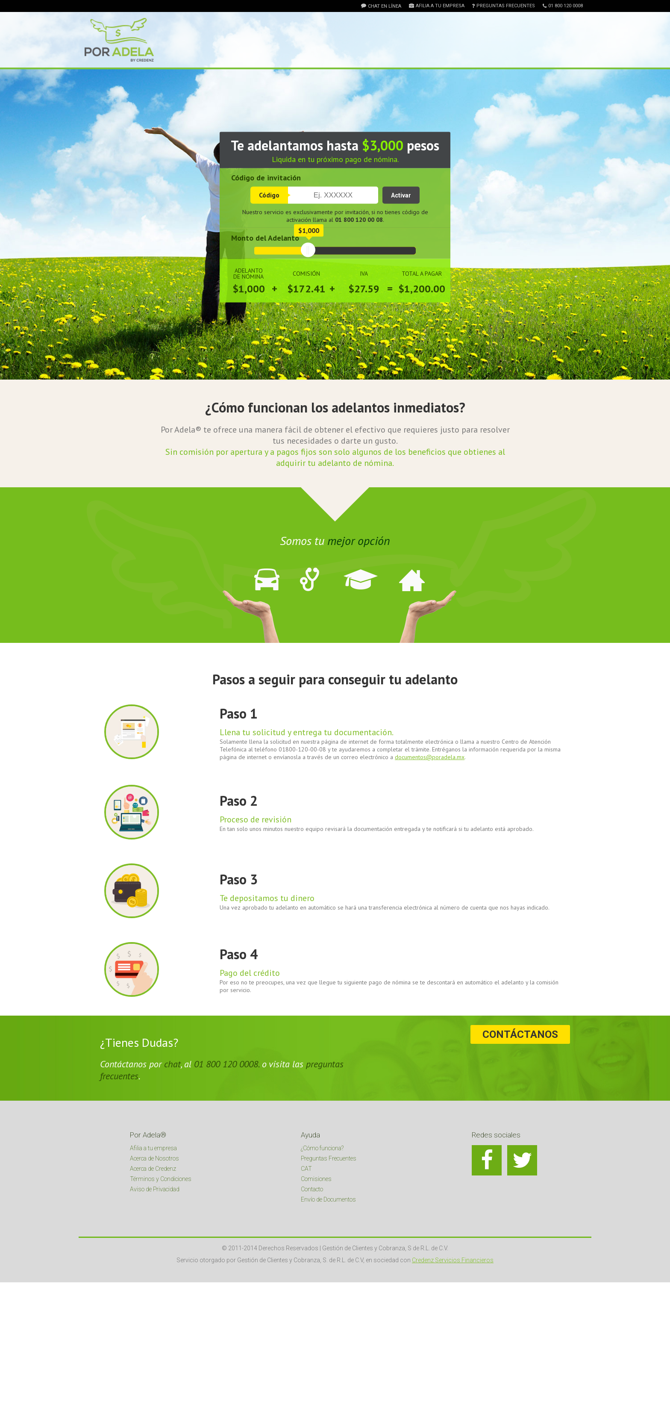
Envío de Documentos (328, 1199)
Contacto (312, 1189)
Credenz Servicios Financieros (453, 1260)
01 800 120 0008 (565, 6)
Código (269, 195)
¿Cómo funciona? (322, 1148)
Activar (401, 195)
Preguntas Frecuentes (505, 6)
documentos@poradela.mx (429, 757)
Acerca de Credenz (153, 1168)
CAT (306, 1168)
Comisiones (316, 1178)
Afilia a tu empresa (440, 6)
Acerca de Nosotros (154, 1158)
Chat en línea (384, 6)
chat (172, 1064)
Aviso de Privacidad (154, 1189)
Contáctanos (524, 1034)
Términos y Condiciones (160, 1178)
